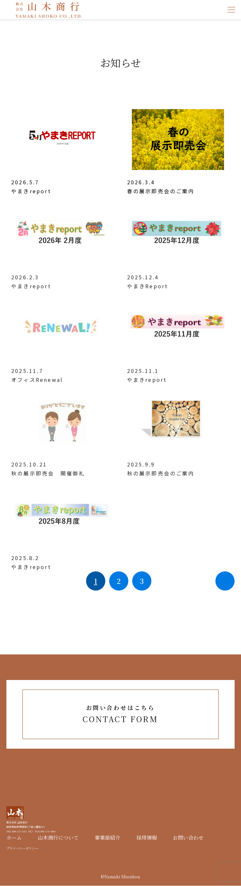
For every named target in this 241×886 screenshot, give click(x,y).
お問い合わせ (188, 838)
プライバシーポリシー (22, 848)
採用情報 (146, 838)
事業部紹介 (107, 838)
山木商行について (58, 838)
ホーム (14, 838)
